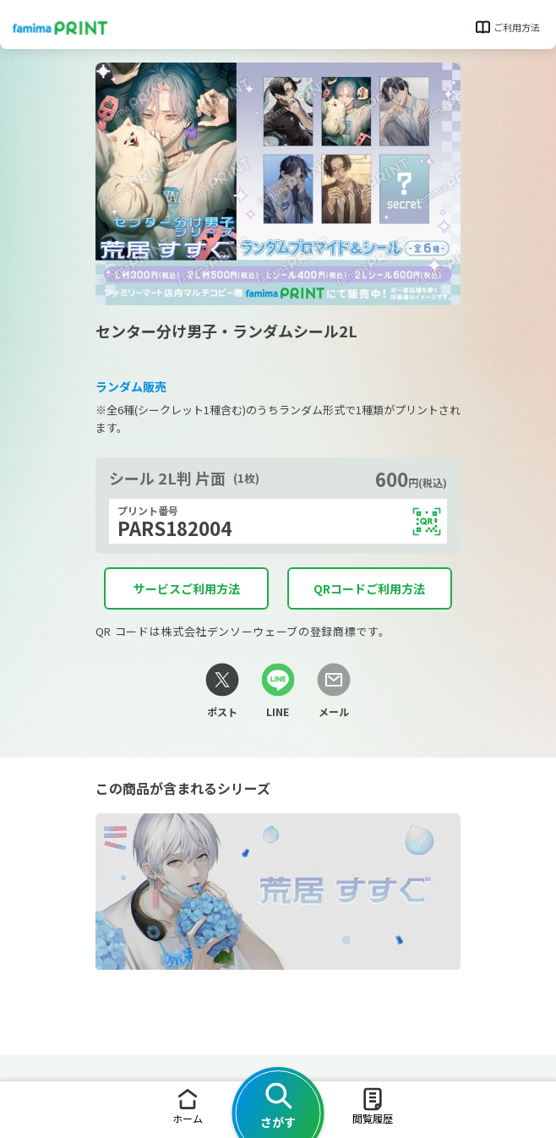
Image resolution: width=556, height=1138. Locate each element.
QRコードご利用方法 (369, 588)
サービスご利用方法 (187, 588)
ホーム (187, 1105)
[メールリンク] (333, 691)
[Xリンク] (222, 691)
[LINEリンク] (278, 691)
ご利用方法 (506, 27)
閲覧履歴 (372, 1105)
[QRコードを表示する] (426, 521)
